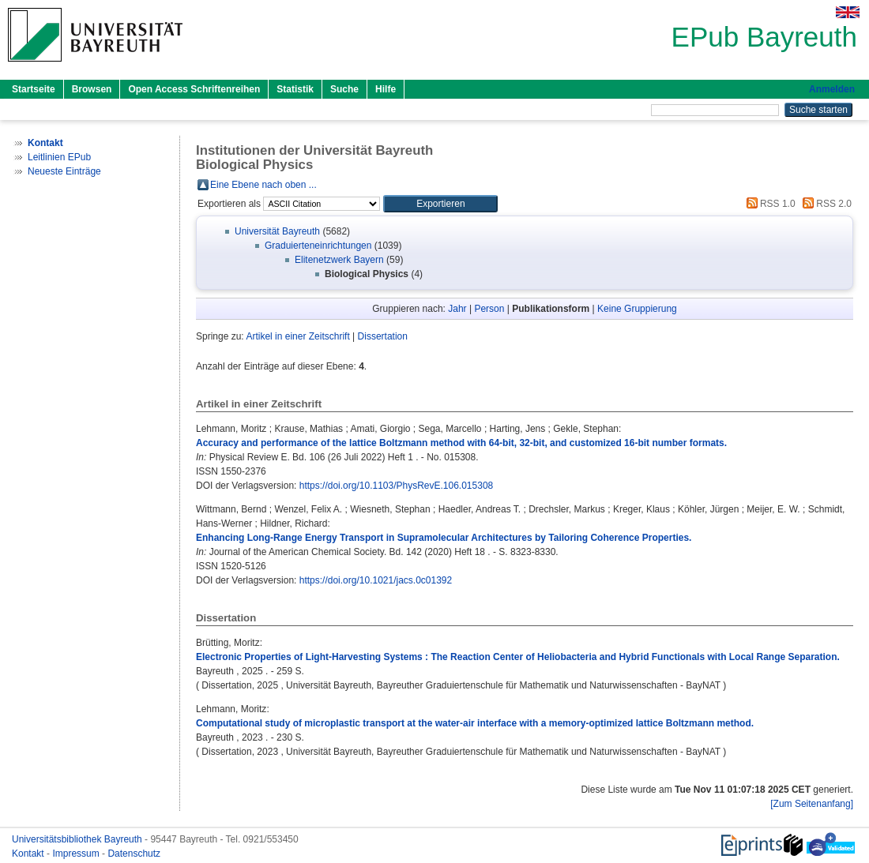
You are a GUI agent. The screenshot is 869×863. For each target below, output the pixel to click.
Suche (344, 89)
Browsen (92, 89)
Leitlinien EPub (59, 157)
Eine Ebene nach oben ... (263, 184)
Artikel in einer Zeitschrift (297, 336)
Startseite (33, 89)
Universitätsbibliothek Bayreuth (78, 839)
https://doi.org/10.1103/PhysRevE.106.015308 (396, 485)
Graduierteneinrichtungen (318, 245)
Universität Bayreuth (277, 231)
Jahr (457, 308)
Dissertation (383, 336)
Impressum (77, 853)
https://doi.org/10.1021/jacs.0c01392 (375, 580)
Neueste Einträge (64, 171)
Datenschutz (133, 853)
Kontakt (29, 853)
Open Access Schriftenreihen (194, 89)
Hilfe (385, 89)
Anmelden (832, 89)
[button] (440, 203)
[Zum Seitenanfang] (811, 803)
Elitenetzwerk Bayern (339, 259)
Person (489, 308)
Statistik (295, 89)
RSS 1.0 (769, 203)
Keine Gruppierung (637, 308)
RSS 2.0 (825, 203)
